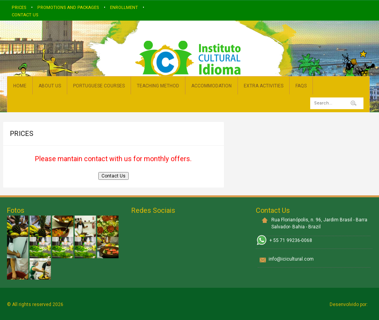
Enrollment (124, 7)
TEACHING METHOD (158, 86)
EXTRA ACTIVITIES (263, 86)
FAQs (301, 86)
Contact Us (113, 176)
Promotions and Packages (68, 7)
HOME (19, 86)
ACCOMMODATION (211, 86)
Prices (19, 7)
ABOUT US (49, 86)
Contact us (25, 14)
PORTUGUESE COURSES (99, 86)
